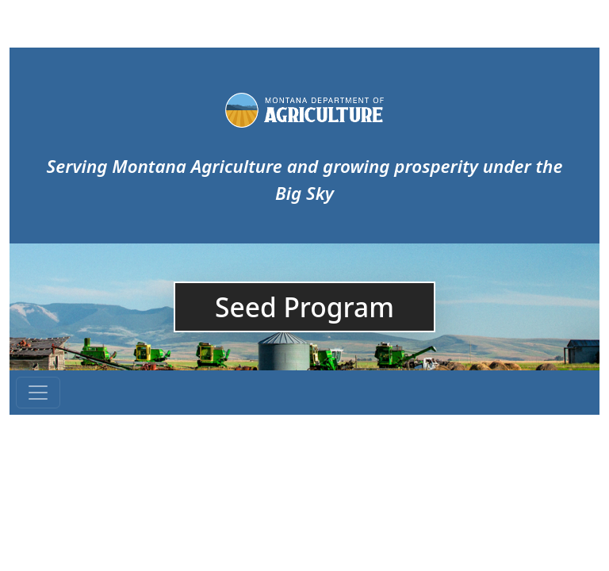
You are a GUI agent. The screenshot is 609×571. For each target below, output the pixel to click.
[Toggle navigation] (38, 392)
